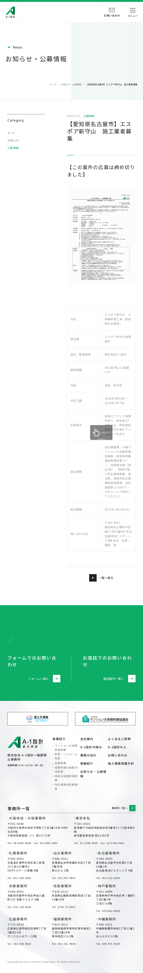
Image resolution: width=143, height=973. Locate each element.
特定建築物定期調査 (66, 786)
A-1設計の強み (91, 747)
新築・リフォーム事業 (66, 756)
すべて (11, 133)
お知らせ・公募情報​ (93, 773)
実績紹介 (86, 763)
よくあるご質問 (119, 739)
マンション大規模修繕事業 (66, 747)
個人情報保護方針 (121, 763)
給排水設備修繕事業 (66, 778)
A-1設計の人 (117, 747)
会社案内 (86, 739)
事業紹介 (59, 739)
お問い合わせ (118, 755)
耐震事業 (60, 763)
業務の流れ (88, 755)
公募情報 (13, 148)
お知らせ (13, 140)
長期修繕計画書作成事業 (66, 769)
